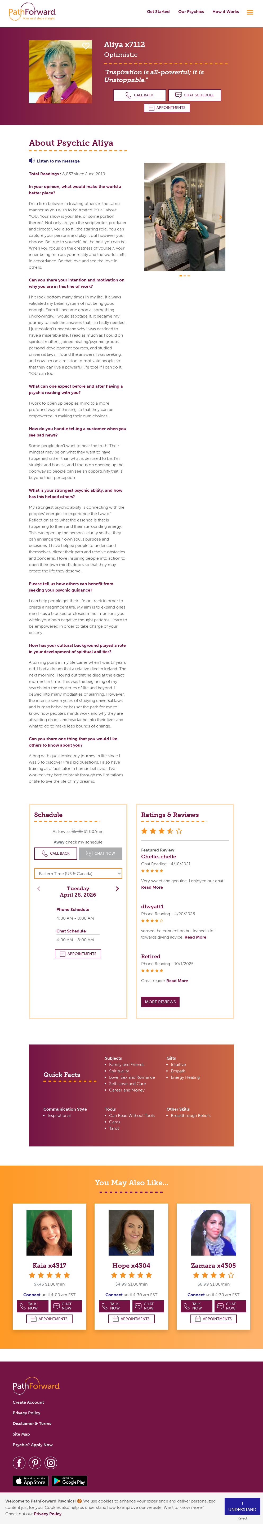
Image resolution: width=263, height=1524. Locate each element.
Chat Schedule (194, 95)
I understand (242, 1506)
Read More (152, 887)
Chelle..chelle (158, 856)
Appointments (167, 108)
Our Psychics (191, 11)
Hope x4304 (131, 1265)
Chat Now (62, 1306)
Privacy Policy (48, 1513)
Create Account (28, 1402)
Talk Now (29, 1306)
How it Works (225, 11)
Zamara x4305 (213, 1265)
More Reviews (160, 1001)
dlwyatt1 (152, 906)
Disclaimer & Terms (32, 1423)
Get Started (158, 11)
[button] (150, 217)
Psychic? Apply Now (33, 1444)
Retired (151, 956)
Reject (242, 1518)
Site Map (21, 1434)
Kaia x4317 (49, 1265)
